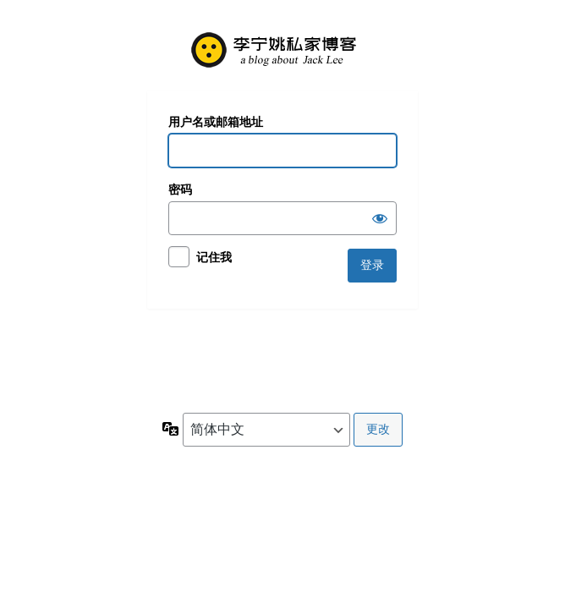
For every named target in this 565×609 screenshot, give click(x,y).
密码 (180, 189)
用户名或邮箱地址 (215, 122)
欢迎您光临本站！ (282, 49)
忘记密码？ (194, 337)
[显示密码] (380, 218)
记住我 (214, 257)
